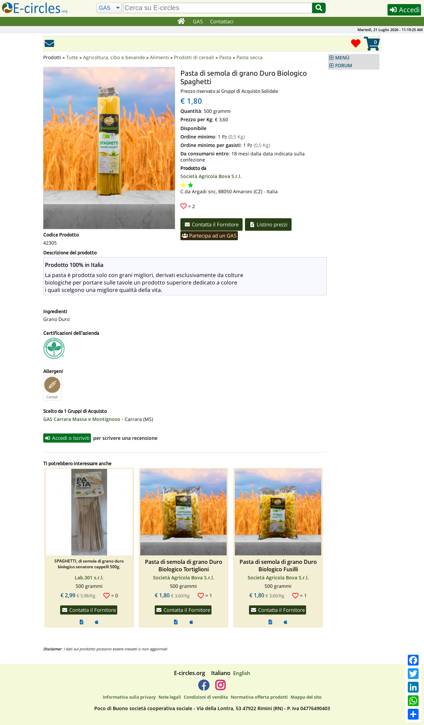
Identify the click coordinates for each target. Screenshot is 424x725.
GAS (198, 21)
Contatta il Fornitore (211, 224)
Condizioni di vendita (206, 697)
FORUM (343, 65)
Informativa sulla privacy (129, 697)
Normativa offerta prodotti (259, 697)
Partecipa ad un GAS (209, 235)
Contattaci (221, 21)
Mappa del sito (306, 697)
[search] (217, 8)
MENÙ (342, 58)
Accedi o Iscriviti (67, 437)
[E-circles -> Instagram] (220, 688)
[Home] (181, 21)
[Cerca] (109, 8)
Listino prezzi (268, 224)
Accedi (404, 9)
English (241, 673)
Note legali (169, 697)
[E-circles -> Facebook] (203, 688)
